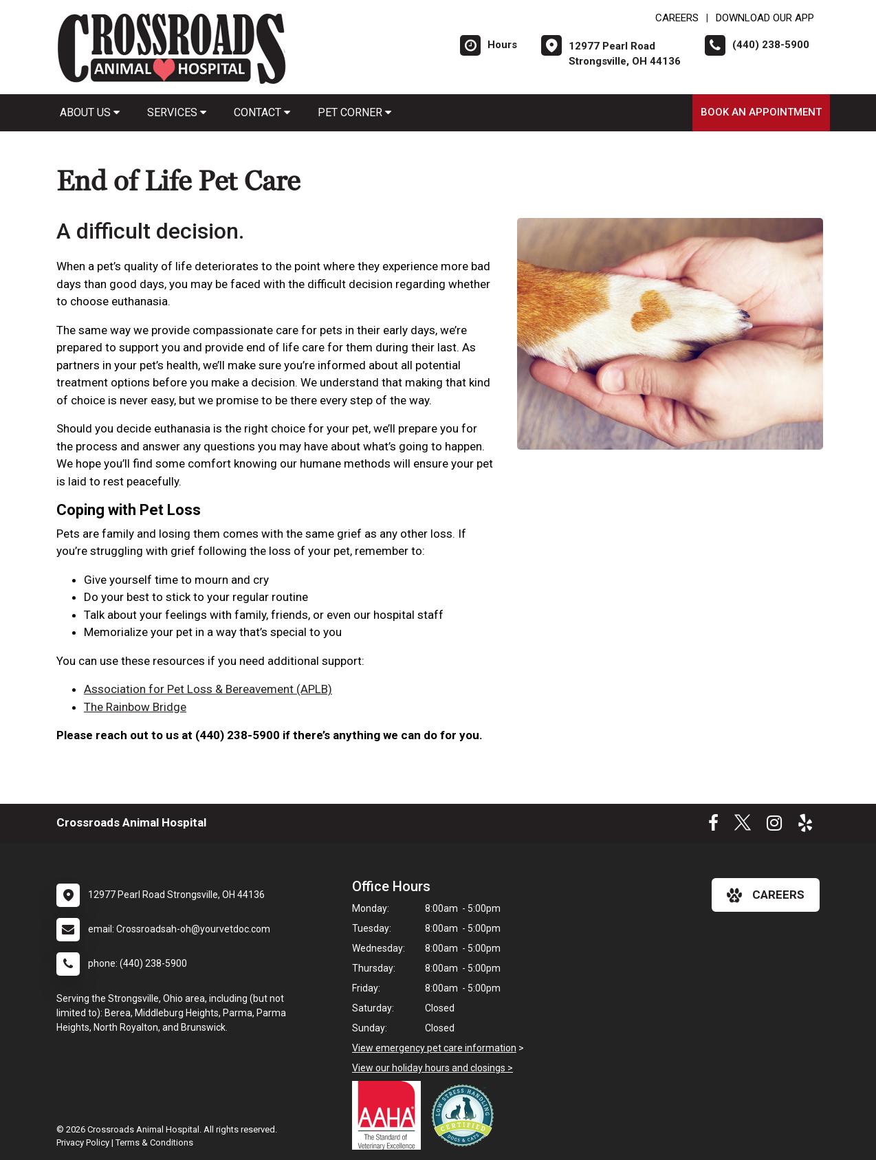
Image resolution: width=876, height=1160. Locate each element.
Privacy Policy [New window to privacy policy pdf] (82, 1142)
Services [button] (176, 112)
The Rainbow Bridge (135, 707)
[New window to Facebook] (713, 825)
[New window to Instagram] (774, 825)
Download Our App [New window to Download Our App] (765, 18)
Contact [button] (262, 112)
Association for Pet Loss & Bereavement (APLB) (208, 689)
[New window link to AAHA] (390, 1115)
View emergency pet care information (434, 1047)
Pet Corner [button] (354, 112)
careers (765, 895)
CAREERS (677, 18)
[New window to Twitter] (742, 825)
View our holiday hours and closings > (432, 1067)
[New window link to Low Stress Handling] (465, 1115)
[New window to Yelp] (805, 825)
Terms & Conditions (154, 1142)
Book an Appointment (761, 112)
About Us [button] (90, 112)
